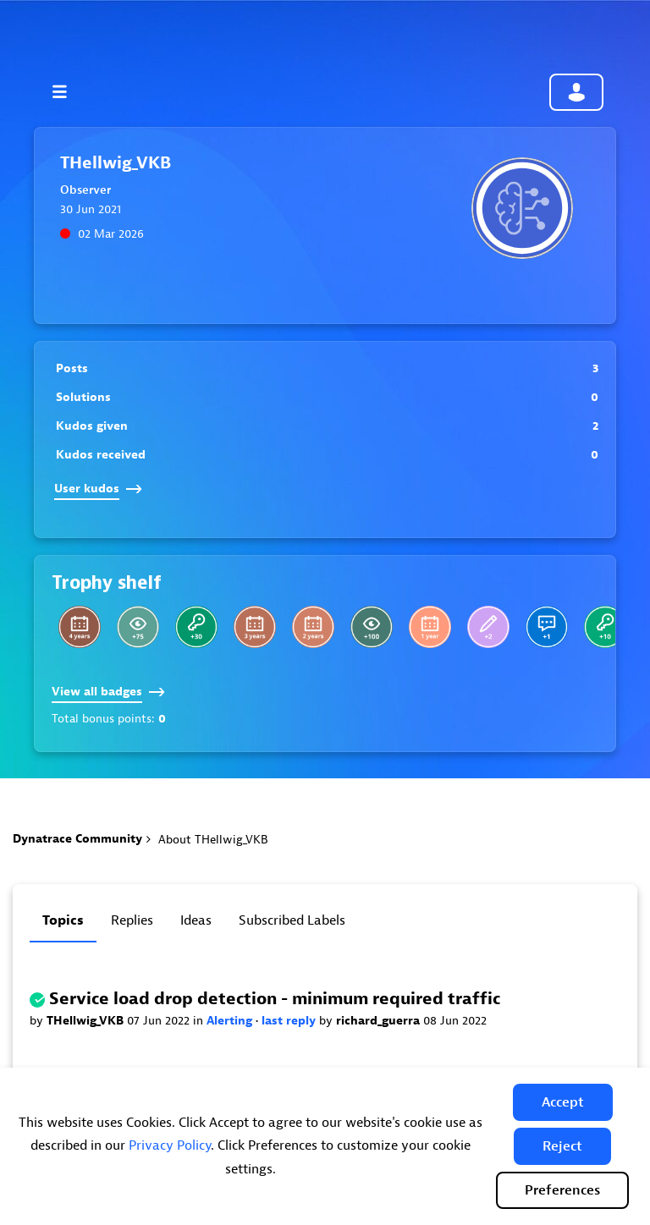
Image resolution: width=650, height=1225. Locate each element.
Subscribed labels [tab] (292, 920)
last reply (290, 1021)
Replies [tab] (132, 920)
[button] (563, 1102)
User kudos (98, 488)
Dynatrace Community (77, 839)
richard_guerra (379, 1021)
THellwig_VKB (87, 1021)
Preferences (562, 1190)
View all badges (108, 691)
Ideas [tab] (196, 920)
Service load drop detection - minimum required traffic (274, 998)
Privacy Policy (170, 1145)
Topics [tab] (63, 920)
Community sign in (576, 92)
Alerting (231, 1021)
